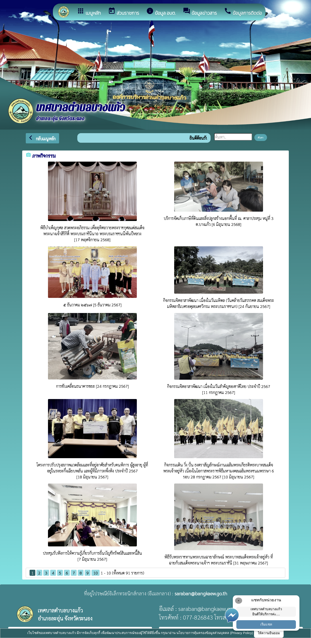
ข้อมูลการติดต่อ (243, 11)
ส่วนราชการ (123, 11)
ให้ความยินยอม (269, 633)
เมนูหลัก (89, 11)
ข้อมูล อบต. (161, 11)
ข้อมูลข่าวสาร (200, 11)
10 (95, 572)
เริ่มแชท (266, 624)
